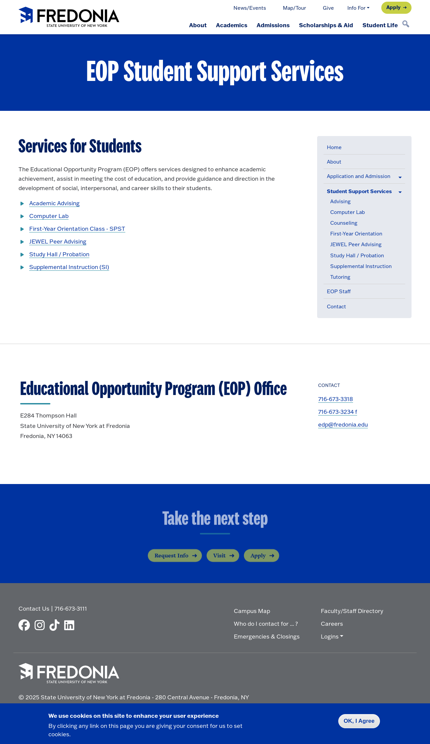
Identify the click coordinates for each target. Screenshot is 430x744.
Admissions (273, 25)
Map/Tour (294, 8)
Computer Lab (347, 212)
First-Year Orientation (356, 233)
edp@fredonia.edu (343, 424)
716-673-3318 (335, 398)
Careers (332, 623)
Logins (330, 636)
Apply (393, 7)
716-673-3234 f (337, 411)
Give (328, 8)
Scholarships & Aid (326, 25)
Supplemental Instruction (361, 266)
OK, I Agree (359, 721)
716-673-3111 (70, 608)
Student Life (380, 25)
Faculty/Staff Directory (352, 610)
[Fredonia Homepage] (68, 17)
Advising (340, 201)
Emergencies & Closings (267, 636)
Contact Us (33, 608)
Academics (231, 25)
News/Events (249, 8)
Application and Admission (358, 176)
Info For (356, 8)
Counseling (343, 223)
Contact (336, 306)
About (198, 25)
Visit (219, 560)
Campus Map (252, 610)
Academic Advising (54, 203)
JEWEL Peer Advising (356, 244)
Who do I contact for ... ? (266, 623)
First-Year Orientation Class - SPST (77, 228)
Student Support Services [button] (359, 191)
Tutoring (340, 277)
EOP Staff (339, 291)
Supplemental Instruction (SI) (69, 266)
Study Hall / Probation (357, 255)
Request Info (171, 560)
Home (334, 147)
